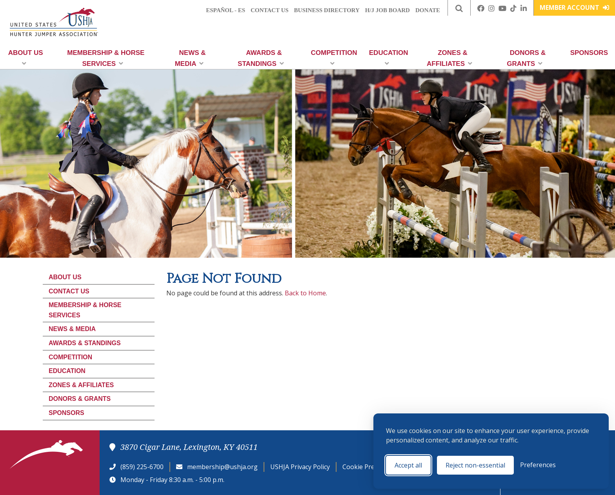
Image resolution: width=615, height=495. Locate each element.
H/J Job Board (387, 10)
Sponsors (589, 52)
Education (388, 58)
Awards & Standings (261, 58)
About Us (25, 58)
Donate (427, 10)
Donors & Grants (526, 58)
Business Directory (327, 10)
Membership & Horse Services (105, 58)
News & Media (190, 58)
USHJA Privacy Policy (300, 466)
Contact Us (270, 10)
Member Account (574, 7)
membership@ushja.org (222, 466)
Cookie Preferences (371, 466)
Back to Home (305, 293)
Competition (334, 58)
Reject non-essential (475, 465)
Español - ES (225, 10)
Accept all (408, 465)
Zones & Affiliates (449, 58)
